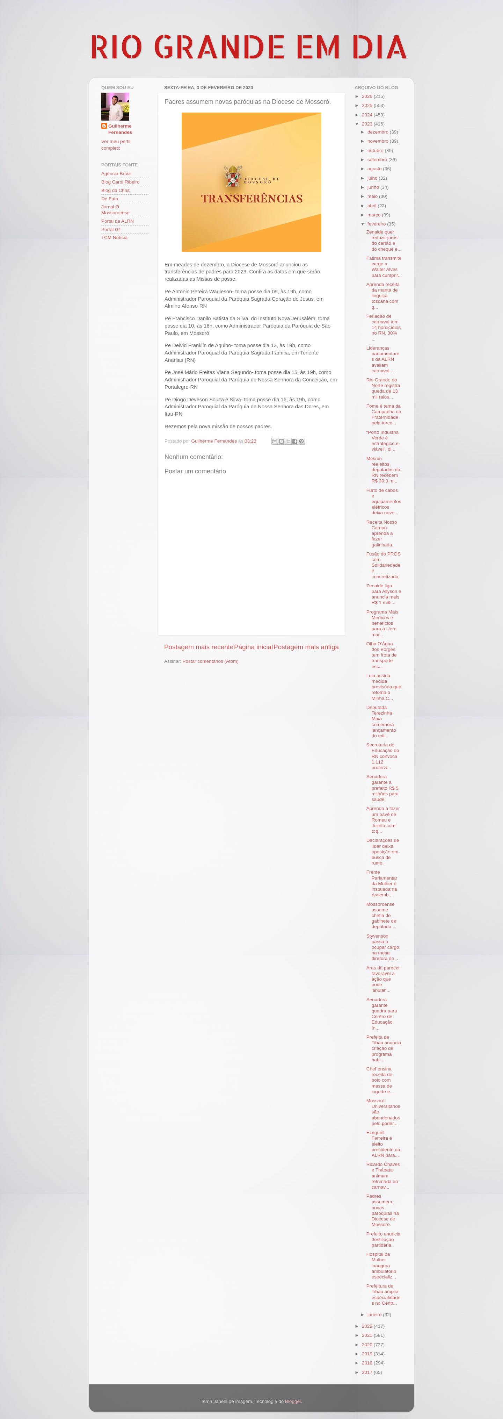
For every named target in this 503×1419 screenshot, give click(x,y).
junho (373, 187)
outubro (376, 150)
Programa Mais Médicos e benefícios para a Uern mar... (382, 623)
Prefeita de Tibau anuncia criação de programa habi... (383, 1048)
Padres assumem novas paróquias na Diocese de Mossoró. (382, 1210)
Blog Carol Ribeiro (120, 182)
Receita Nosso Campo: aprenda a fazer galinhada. (381, 533)
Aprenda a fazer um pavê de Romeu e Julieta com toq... (383, 820)
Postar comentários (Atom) (211, 661)
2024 (368, 114)
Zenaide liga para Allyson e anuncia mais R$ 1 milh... (383, 594)
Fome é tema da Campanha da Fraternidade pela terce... (383, 414)
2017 (368, 1372)
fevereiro (377, 224)
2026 (368, 96)
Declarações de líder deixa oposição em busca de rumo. (382, 852)
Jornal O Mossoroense (115, 209)
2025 (368, 105)
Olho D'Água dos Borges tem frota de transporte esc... (381, 655)
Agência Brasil (116, 173)
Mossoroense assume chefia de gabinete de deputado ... (381, 916)
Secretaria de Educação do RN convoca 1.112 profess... (382, 756)
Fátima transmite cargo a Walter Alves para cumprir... (384, 267)
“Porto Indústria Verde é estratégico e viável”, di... (382, 441)
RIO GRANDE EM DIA (248, 45)
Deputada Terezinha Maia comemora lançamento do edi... (381, 721)
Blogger (293, 1401)
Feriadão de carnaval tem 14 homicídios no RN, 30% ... (383, 328)
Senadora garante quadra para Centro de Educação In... (381, 1014)
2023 (368, 124)
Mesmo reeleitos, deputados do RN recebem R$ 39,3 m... (383, 470)
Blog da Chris (115, 190)
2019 (368, 1353)
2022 (368, 1326)
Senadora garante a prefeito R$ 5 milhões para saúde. (382, 788)
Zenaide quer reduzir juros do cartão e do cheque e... (384, 240)
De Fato (109, 198)
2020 (368, 1344)
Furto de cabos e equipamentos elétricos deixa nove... (383, 502)
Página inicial (253, 647)
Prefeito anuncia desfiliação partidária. (383, 1239)
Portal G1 (111, 229)
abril (372, 205)
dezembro (378, 132)
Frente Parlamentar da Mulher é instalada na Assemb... (382, 883)
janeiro (375, 1314)
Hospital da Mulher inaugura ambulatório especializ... (381, 1266)
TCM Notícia (114, 237)
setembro (377, 159)
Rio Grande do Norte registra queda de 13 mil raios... (383, 388)
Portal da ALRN (117, 221)
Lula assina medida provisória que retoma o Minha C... (383, 687)
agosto (375, 168)
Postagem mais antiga (306, 647)
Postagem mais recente (198, 647)
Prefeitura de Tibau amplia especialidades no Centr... (383, 1294)
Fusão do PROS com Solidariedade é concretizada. (383, 565)
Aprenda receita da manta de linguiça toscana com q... (383, 296)
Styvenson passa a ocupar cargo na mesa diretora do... (382, 947)
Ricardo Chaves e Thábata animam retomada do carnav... (383, 1176)
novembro (378, 141)
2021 (368, 1335)
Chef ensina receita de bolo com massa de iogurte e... (380, 1080)
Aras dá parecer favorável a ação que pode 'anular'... (383, 979)
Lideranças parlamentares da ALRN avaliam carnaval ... (383, 359)
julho (373, 178)
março (374, 214)
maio (373, 196)
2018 (368, 1363)
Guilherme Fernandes (120, 129)
